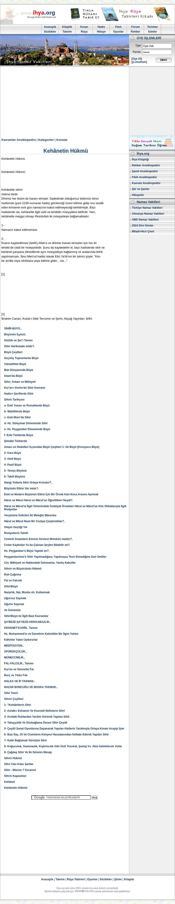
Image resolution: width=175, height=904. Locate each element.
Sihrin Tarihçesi (14, 399)
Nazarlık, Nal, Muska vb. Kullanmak (27, 592)
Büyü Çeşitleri (13, 352)
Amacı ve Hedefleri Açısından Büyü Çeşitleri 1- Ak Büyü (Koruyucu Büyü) (51, 447)
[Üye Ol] (136, 58)
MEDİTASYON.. (14, 645)
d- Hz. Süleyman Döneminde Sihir (26, 423)
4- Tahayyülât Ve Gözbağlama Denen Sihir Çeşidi (35, 722)
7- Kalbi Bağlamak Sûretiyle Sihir (25, 740)
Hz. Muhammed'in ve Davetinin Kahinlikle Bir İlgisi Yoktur (41, 633)
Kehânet (9, 781)
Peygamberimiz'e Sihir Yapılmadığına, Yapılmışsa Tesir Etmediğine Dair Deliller (55, 556)
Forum (135, 26)
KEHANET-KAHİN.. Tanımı (21, 627)
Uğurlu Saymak (14, 604)
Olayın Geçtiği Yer (16, 527)
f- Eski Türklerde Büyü (18, 435)
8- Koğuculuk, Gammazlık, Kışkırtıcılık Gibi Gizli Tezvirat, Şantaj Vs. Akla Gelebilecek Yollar (63, 746)
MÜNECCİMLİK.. (14, 657)
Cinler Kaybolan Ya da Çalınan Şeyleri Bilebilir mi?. (37, 545)
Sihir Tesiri (11, 693)
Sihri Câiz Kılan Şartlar (18, 764)
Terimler (152, 26)
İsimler (152, 31)
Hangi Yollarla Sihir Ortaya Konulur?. (28, 482)
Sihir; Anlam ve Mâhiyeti (20, 381)
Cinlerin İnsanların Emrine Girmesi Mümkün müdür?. (38, 539)
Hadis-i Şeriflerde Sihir (18, 393)
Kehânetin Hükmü (15, 787)
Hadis (101, 26)
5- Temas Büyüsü (15, 470)
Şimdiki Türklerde (15, 441)
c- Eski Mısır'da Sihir (17, 417)
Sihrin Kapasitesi (15, 776)
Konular (61, 139)
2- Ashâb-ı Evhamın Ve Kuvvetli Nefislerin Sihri (34, 710)
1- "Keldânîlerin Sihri (17, 704)
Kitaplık (129, 879)
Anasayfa (50, 26)
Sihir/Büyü (11, 586)
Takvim (67, 31)
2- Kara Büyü (12, 453)
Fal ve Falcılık (13, 580)
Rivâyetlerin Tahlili (16, 533)
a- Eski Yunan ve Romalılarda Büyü (27, 405)
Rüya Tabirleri (76, 879)
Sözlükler (50, 31)
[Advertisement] (87, 101)
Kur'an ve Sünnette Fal (19, 669)
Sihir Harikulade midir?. (19, 346)
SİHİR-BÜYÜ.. (13, 328)
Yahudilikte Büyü (15, 364)
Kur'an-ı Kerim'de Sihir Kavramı (24, 387)
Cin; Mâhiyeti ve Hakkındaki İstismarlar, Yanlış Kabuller (40, 562)
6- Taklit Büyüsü (14, 476)
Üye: (138, 45)
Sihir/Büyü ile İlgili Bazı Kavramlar (26, 616)
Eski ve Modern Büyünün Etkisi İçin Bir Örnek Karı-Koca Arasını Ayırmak (51, 494)
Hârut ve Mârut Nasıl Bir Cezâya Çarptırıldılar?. (34, 521)
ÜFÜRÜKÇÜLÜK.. (15, 651)
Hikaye (101, 31)
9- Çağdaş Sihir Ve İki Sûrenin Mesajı (28, 752)
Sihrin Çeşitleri (13, 699)
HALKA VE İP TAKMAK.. (19, 681)
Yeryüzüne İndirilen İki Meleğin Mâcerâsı (30, 515)
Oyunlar (118, 31)
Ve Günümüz (12, 610)
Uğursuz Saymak (15, 598)
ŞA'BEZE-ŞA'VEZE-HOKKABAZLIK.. (27, 622)
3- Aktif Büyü (12, 458)
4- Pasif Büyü (12, 464)
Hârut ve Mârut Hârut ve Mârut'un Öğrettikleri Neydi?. (38, 500)
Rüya (84, 31)
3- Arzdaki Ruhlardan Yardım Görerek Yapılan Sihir (36, 716)
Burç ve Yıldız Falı (15, 675)
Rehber (135, 31)
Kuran (84, 26)
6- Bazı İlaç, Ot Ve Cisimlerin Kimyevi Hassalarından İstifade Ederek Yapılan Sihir (56, 734)
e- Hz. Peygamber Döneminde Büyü (27, 429)
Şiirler (118, 879)
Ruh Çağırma (12, 574)
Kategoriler (46, 139)
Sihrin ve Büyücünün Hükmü (22, 568)
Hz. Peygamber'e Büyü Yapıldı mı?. (26, 550)
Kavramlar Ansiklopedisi (18, 139)
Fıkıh (118, 26)
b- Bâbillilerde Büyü (17, 411)
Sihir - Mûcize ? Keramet (20, 770)
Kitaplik (67, 26)
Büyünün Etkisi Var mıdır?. (21, 488)
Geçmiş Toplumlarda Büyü (21, 358)
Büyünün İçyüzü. (15, 334)
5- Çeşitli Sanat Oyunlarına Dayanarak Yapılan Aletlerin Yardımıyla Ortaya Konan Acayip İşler (64, 728)
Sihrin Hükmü (13, 758)
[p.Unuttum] (139, 62)
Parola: (137, 52)
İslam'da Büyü (13, 376)
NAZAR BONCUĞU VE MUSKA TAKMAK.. (31, 687)
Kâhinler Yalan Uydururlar (21, 639)
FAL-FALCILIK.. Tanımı (18, 663)
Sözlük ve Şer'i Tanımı (18, 340)
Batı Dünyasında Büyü (18, 370)
